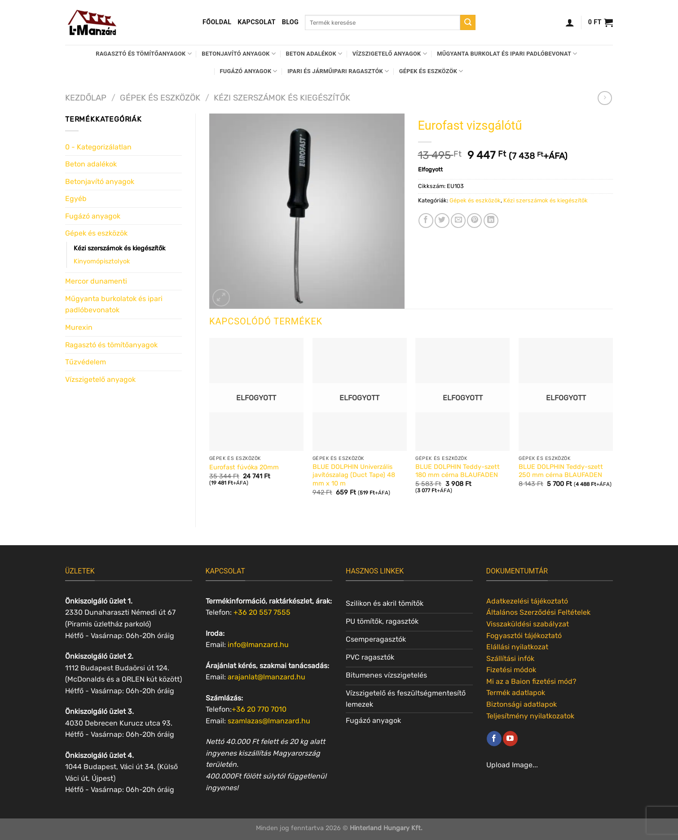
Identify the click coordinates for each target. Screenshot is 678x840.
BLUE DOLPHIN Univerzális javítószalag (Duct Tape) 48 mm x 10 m (354, 475)
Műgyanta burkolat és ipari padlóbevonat (507, 53)
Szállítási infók (510, 658)
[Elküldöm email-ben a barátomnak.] (458, 220)
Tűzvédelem (85, 362)
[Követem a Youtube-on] (510, 738)
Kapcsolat (257, 22)
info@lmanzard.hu (258, 644)
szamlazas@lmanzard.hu (269, 721)
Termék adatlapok (515, 692)
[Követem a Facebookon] (494, 738)
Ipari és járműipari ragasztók (338, 71)
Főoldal (217, 22)
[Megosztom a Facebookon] (425, 220)
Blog (290, 22)
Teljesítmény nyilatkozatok (530, 716)
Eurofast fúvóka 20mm (244, 467)
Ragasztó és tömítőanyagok (144, 53)
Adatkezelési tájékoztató (527, 601)
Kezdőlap (85, 98)
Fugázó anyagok (248, 71)
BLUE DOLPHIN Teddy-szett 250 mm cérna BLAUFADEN (561, 471)
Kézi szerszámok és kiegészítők (282, 98)
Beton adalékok (314, 53)
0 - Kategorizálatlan (98, 147)
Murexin (78, 327)
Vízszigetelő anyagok (389, 53)
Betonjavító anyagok (239, 53)
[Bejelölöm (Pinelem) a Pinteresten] (474, 220)
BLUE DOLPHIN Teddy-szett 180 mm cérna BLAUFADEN (457, 471)
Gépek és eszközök (431, 71)
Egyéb (76, 198)
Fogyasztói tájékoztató (524, 635)
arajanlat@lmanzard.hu (266, 677)
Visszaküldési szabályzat (527, 624)
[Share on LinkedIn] (491, 220)
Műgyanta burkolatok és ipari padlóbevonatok (114, 304)
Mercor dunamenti (96, 281)
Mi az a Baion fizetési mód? (531, 681)
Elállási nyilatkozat (517, 647)
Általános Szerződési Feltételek (538, 612)
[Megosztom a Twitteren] (442, 220)
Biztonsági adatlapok (521, 704)
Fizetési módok (511, 669)
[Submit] (467, 22)
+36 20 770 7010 (259, 709)
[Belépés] (569, 22)
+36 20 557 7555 (262, 612)
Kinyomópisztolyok (102, 261)
